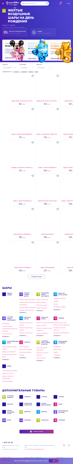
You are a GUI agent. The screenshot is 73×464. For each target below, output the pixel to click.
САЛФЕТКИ (27, 397)
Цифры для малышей (8, 351)
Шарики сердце (41, 302)
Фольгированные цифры (9, 370)
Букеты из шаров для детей (44, 322)
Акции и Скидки (9, 294)
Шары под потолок (42, 299)
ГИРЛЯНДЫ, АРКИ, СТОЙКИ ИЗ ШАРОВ (45, 342)
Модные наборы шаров (26, 294)
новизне (30, 71)
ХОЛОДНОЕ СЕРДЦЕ (59, 307)
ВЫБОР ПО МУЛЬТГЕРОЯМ (62, 294)
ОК (54, 461)
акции (36, 71)
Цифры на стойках (7, 373)
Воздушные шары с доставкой (45, 294)
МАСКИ (9, 420)
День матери (57, 349)
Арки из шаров (41, 357)
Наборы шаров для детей (27, 299)
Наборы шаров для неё (26, 310)
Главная (5, 25)
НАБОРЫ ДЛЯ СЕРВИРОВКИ (28, 404)
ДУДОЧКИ (44, 412)
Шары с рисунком (41, 308)
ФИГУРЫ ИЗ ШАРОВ (27, 318)
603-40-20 (8, 442)
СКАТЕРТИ (10, 404)
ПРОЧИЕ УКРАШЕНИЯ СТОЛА (10, 412)
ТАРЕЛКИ (61, 397)
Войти (69, 3)
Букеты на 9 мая (41, 325)
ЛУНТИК (56, 301)
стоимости (16, 71)
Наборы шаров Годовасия (27, 307)
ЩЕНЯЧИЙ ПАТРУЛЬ (60, 298)
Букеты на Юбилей (42, 333)
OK (69, 445)
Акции (32, 457)
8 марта (56, 352)
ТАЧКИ (56, 304)
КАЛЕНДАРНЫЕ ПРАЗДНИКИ (62, 342)
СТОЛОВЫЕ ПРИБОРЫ (10, 397)
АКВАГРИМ (27, 412)
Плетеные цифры (7, 381)
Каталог (12, 25)
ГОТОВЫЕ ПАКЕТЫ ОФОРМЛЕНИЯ (11, 318)
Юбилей (21, 355)
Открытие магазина (25, 352)
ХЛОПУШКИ (61, 420)
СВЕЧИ (60, 404)
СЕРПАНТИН (44, 420)
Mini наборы (6, 323)
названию (24, 71)
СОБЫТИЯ (27, 342)
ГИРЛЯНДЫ (27, 420)
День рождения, (24, 346)
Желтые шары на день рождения (14, 27)
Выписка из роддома (25, 349)
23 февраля (57, 346)
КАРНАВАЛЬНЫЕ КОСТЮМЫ (63, 412)
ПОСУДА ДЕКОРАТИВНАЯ (46, 404)
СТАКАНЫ (44, 397)
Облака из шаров (41, 305)
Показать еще (36, 276)
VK (64, 445)
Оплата (26, 457)
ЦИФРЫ (9, 366)
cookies (26, 461)
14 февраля (57, 355)
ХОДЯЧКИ (61, 318)
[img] (3, 3)
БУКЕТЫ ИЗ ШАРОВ (44, 318)
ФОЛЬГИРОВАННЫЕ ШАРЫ (11, 342)
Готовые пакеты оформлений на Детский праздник (9, 329)
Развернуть (22, 312)
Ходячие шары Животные (61, 332)
